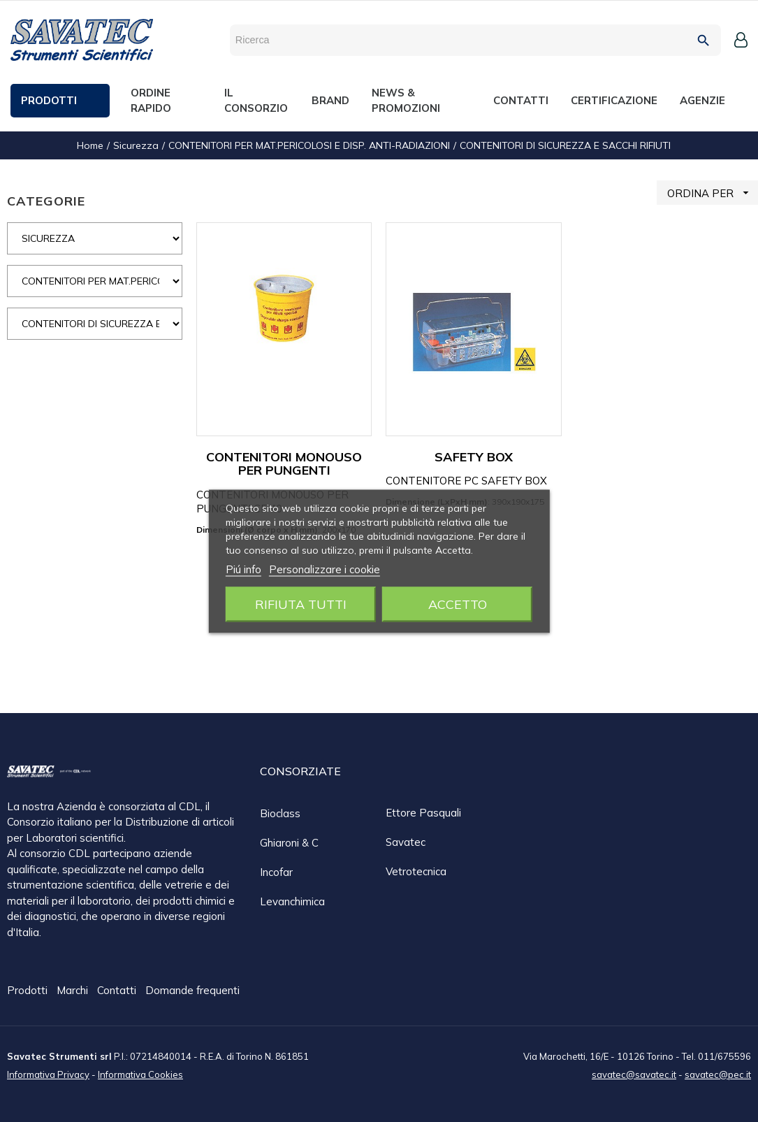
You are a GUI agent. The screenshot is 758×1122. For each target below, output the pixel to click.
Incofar (276, 872)
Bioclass (280, 813)
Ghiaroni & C (289, 842)
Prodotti (28, 991)
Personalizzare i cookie (324, 568)
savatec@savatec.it (634, 1073)
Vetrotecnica (416, 871)
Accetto (457, 604)
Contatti (118, 991)
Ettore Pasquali (423, 812)
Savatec (405, 842)
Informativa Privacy (48, 1073)
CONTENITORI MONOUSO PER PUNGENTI (284, 464)
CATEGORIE (46, 201)
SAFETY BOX (474, 457)
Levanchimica (292, 901)
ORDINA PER (712, 192)
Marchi (74, 991)
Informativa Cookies (140, 1073)
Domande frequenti (192, 991)
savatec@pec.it (718, 1073)
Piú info (243, 568)
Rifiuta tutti (301, 604)
